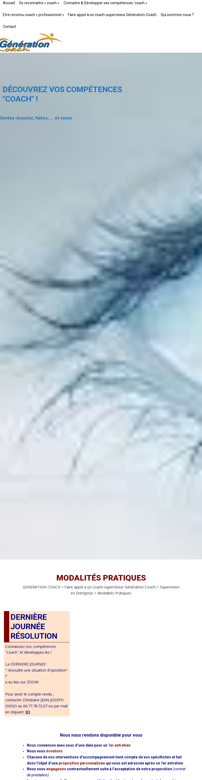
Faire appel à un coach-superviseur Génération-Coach (112, 15)
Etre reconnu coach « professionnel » (33, 15)
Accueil (9, 3)
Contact (9, 26)
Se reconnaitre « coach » (39, 3)
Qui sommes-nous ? (177, 15)
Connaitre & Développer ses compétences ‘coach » (105, 3)
